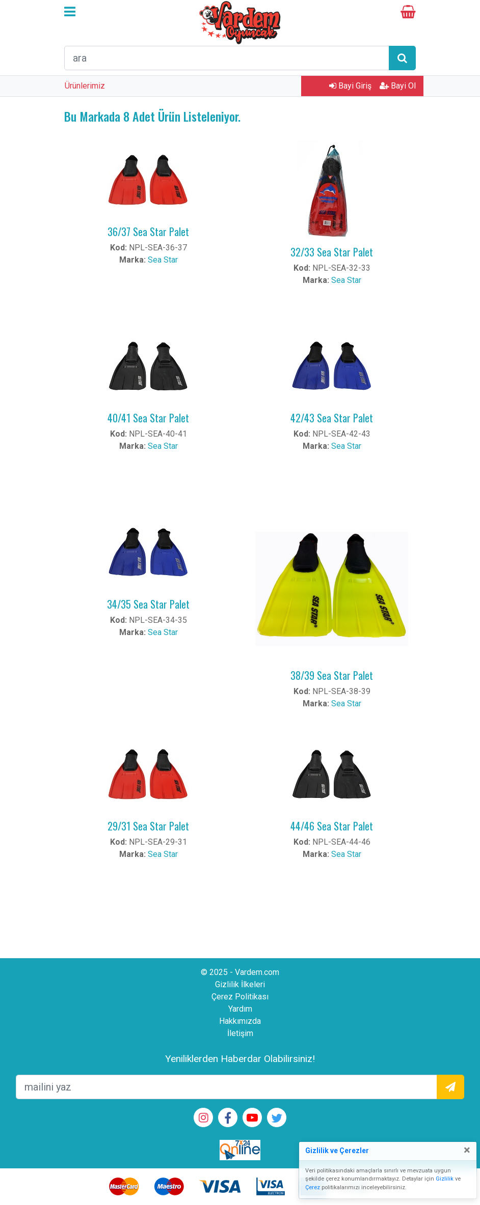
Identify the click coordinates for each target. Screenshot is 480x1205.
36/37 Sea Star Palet (148, 231)
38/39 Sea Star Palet (331, 675)
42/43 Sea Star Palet (331, 417)
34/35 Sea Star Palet (148, 604)
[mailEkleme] (226, 1087)
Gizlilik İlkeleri (240, 984)
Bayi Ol (398, 86)
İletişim (240, 1033)
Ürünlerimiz (85, 86)
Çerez (312, 1187)
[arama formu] (226, 58)
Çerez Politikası (240, 996)
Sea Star (163, 260)
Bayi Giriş (350, 86)
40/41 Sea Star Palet (148, 417)
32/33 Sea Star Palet (331, 252)
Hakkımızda (240, 1021)
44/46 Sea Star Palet (331, 826)
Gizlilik (445, 1178)
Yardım (240, 1009)
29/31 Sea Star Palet (148, 826)
